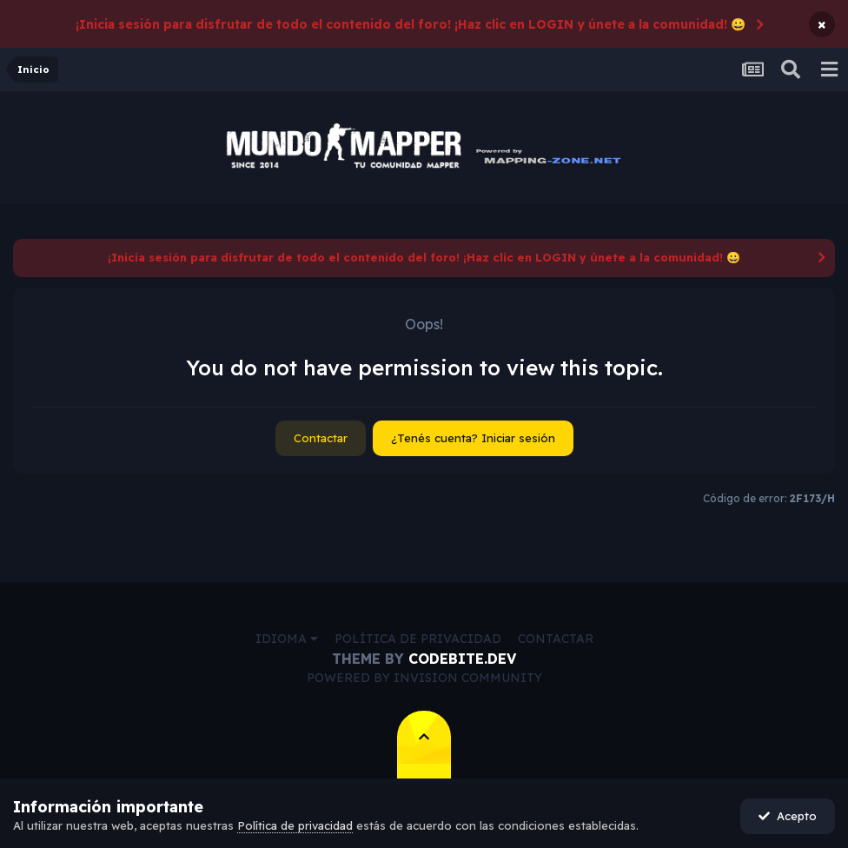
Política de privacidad (418, 638)
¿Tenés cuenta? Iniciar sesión (473, 438)
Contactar (321, 438)
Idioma (286, 638)
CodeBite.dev (462, 658)
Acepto (788, 816)
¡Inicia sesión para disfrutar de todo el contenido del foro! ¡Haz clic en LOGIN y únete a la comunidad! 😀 (410, 24)
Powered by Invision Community (424, 678)
